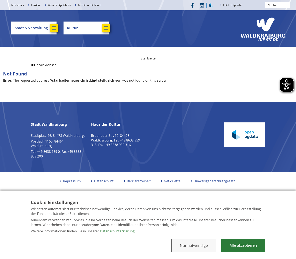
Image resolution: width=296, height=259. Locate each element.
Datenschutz (104, 181)
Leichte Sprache (232, 5)
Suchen (286, 5)
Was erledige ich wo (59, 5)
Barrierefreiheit (139, 181)
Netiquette (172, 181)
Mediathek (17, 5)
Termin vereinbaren (89, 5)
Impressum (72, 181)
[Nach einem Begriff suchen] (277, 5)
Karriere (36, 5)
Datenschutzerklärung (117, 231)
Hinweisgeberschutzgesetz (214, 181)
